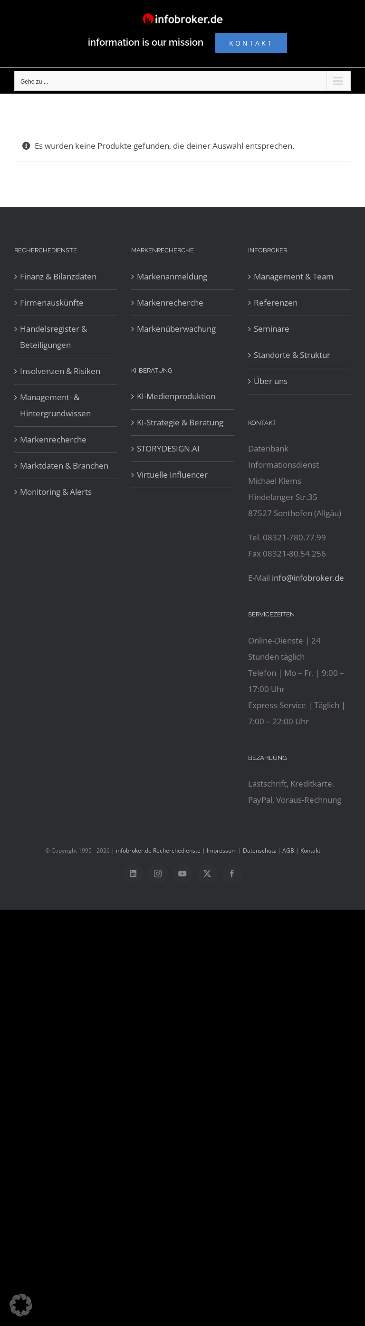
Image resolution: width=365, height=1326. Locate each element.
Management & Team (294, 276)
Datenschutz (259, 850)
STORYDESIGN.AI (168, 448)
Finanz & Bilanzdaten (58, 276)
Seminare (271, 328)
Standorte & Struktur (292, 354)
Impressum (222, 850)
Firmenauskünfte (52, 302)
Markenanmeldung (172, 276)
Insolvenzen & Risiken (60, 370)
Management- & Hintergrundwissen (55, 405)
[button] (21, 1305)
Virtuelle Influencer (172, 474)
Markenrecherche (53, 439)
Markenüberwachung (176, 328)
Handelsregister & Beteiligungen (53, 336)
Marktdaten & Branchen (64, 465)
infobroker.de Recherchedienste (159, 850)
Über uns (271, 380)
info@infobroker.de (308, 577)
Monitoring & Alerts (56, 491)
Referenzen (276, 302)
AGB (288, 850)
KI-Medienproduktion (176, 396)
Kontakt (310, 850)
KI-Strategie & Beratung (180, 422)
